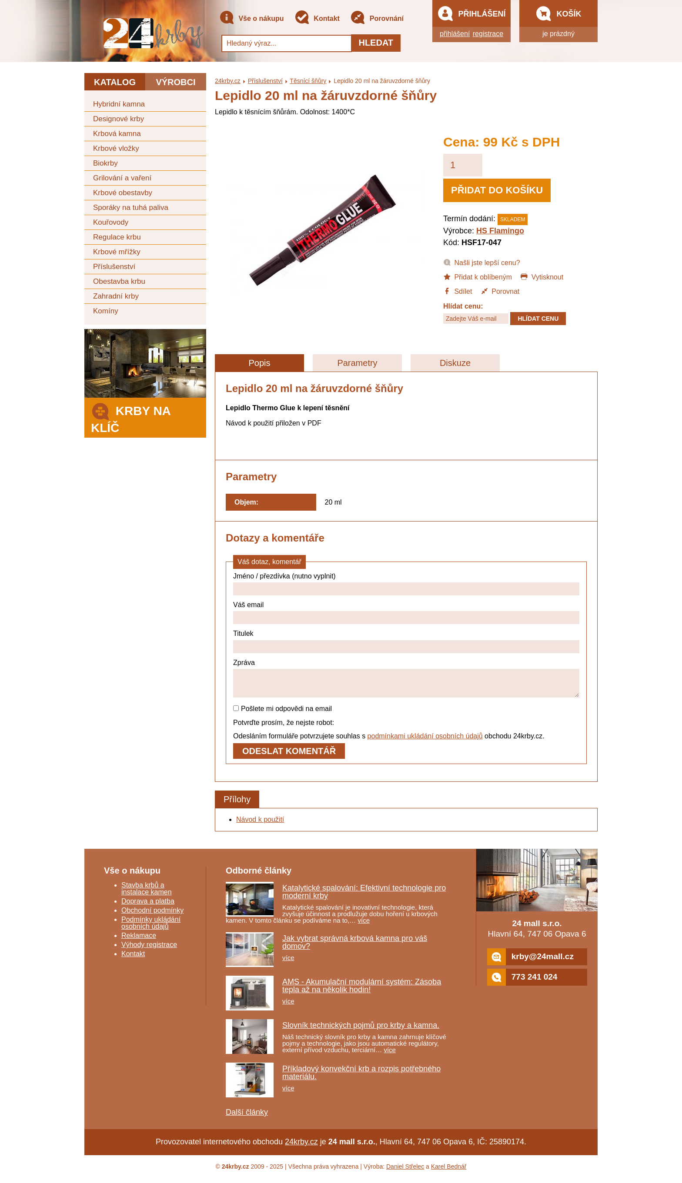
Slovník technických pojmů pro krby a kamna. (360, 1030)
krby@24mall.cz (530, 962)
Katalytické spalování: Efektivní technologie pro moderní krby (364, 897)
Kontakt (317, 19)
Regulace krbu (117, 237)
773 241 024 (522, 982)
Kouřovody (110, 222)
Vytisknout (541, 276)
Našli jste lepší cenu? (481, 262)
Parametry (357, 363)
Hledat (375, 42)
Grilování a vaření (122, 178)
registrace (488, 33)
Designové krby (118, 119)
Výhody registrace (149, 950)
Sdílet (457, 290)
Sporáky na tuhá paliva (130, 207)
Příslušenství (114, 267)
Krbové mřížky (116, 252)
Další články (247, 1117)
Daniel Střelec (405, 1171)
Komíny (105, 311)
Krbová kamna (117, 134)
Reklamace (138, 940)
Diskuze (455, 363)
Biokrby (105, 163)
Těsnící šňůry (308, 80)
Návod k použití (260, 824)
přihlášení (455, 33)
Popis (259, 363)
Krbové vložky (116, 148)
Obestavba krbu (119, 281)
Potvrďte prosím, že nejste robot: (283, 727)
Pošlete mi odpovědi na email (282, 714)
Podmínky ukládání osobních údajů (151, 928)
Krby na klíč (130, 417)
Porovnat (500, 290)
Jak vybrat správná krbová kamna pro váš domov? (354, 947)
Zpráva (244, 662)
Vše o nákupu (251, 19)
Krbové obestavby (122, 193)
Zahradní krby (116, 296)
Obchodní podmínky (152, 915)
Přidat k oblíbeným (477, 276)
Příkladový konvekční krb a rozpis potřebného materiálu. (361, 1078)
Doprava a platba (147, 906)
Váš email (248, 604)
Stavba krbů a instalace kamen (146, 894)
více (364, 925)
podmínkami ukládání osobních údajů (425, 741)
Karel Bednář (449, 1171)
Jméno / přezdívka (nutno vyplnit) (284, 576)
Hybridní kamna (119, 104)
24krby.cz (228, 80)
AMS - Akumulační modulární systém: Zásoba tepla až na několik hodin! (361, 991)
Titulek (243, 633)
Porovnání (377, 19)
